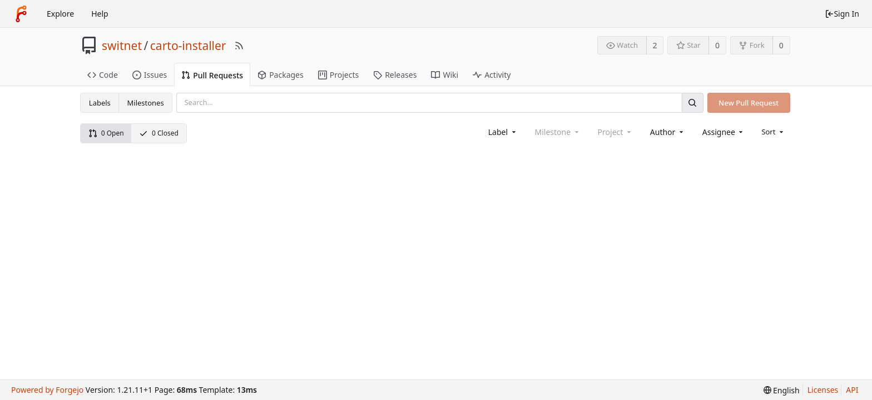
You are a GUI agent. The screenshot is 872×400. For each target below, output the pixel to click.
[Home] (21, 14)
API (852, 389)
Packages (280, 74)
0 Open (106, 133)
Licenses (823, 389)
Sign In (842, 13)
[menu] (773, 131)
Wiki (444, 74)
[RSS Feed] (239, 46)
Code (102, 74)
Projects (338, 74)
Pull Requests (212, 75)
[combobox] (503, 132)
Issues (149, 74)
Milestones (145, 103)
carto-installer (188, 45)
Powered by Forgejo (47, 389)
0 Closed (159, 133)
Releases (395, 74)
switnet (122, 45)
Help (99, 13)
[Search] (692, 102)
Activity (492, 74)
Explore (60, 13)
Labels (100, 103)
